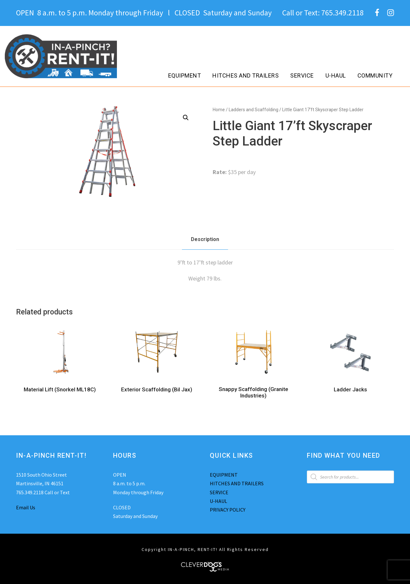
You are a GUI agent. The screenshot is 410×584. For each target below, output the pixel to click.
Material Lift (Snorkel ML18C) (60, 389)
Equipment (184, 75)
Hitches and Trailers (245, 75)
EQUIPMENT (224, 474)
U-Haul (335, 75)
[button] (186, 117)
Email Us (25, 507)
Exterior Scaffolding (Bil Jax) (156, 389)
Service (302, 75)
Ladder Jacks (350, 389)
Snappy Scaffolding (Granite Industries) (253, 392)
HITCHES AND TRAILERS (237, 483)
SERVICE (219, 492)
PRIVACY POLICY (227, 509)
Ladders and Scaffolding (253, 109)
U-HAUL (218, 501)
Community (375, 75)
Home (219, 109)
